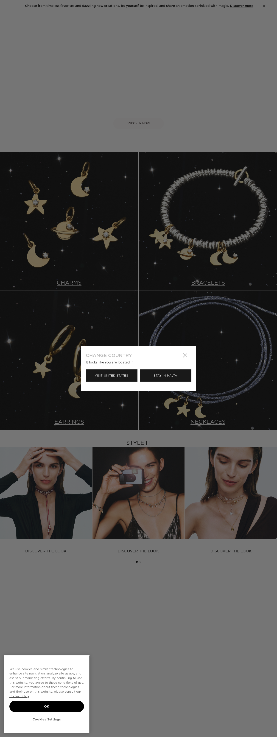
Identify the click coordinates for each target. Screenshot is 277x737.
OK (46, 706)
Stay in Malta (165, 375)
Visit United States (111, 375)
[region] (47, 694)
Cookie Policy (19, 696)
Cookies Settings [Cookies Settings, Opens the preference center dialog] (47, 719)
